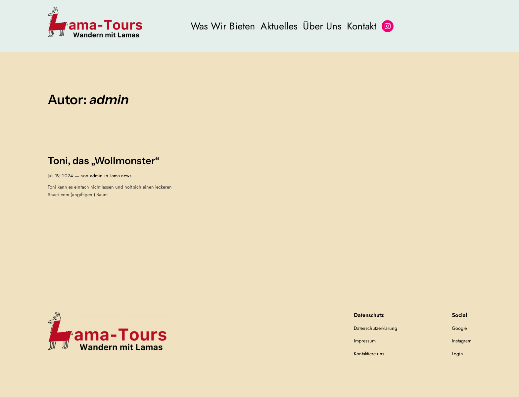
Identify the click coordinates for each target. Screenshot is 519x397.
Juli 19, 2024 (60, 175)
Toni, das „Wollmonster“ (104, 160)
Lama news (120, 175)
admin (96, 175)
